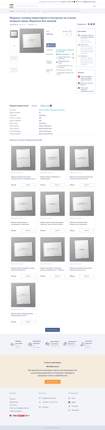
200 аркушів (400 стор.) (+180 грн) (65, 66)
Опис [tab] (34, 105)
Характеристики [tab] (19, 105)
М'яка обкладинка (63, 54)
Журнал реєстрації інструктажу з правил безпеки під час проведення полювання (81, 269)
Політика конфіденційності (19, 408)
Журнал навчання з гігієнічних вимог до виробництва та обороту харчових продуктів (52, 269)
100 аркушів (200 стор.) (63, 62)
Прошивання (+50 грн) (65, 70)
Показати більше (52, 330)
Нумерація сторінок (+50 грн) (65, 73)
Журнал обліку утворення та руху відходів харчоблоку (22, 269)
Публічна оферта (16, 411)
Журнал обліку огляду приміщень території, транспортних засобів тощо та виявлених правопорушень (52, 224)
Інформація (14, 402)
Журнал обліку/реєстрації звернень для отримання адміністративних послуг (78, 224)
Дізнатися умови (52, 382)
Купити (51, 45)
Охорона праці (21, 11)
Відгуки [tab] (46, 105)
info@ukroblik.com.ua (89, 2)
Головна (12, 11)
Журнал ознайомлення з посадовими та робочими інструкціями (20, 224)
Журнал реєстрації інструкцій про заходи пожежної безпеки (81, 178)
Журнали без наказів (34, 11)
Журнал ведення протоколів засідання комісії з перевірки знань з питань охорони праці (23, 178)
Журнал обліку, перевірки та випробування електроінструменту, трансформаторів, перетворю (50, 178)
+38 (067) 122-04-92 (65, 2)
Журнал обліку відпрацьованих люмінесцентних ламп (22, 314)
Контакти (13, 405)
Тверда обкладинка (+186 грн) (64, 58)
